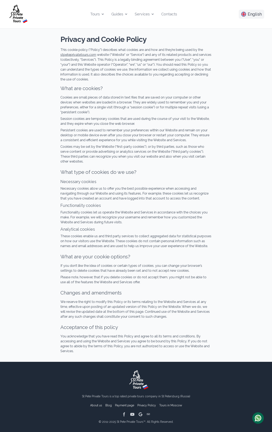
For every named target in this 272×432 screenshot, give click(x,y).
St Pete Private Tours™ (131, 421)
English (251, 14)
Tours (97, 14)
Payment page (124, 405)
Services (145, 14)
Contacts (169, 14)
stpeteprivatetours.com (78, 55)
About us (96, 405)
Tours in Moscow (170, 405)
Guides (119, 14)
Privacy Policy (146, 405)
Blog (108, 405)
